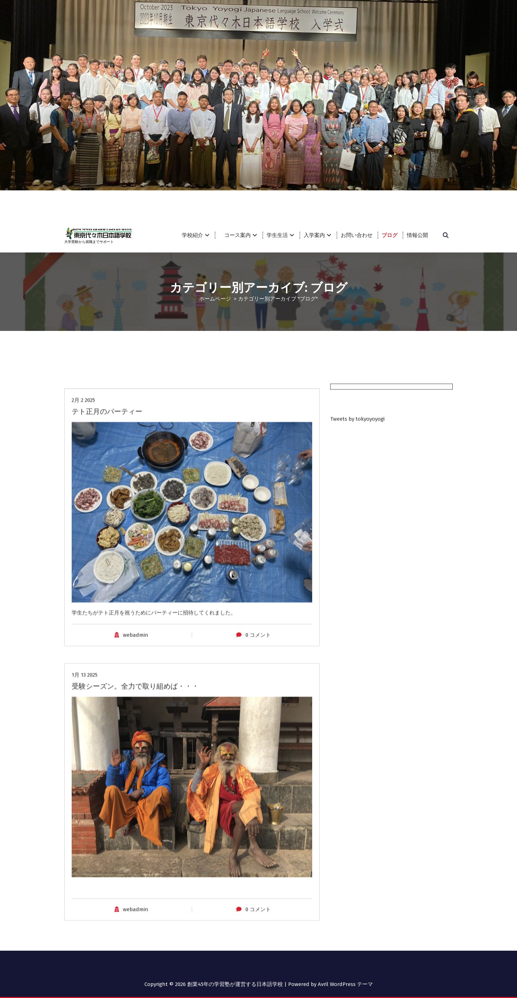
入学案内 (314, 235)
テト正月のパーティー (107, 960)
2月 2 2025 (83, 948)
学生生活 (277, 235)
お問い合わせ (357, 235)
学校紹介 (192, 235)
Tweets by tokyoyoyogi (357, 716)
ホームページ (215, 298)
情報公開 (417, 235)
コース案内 (240, 235)
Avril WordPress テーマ (345, 984)
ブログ (390, 235)
